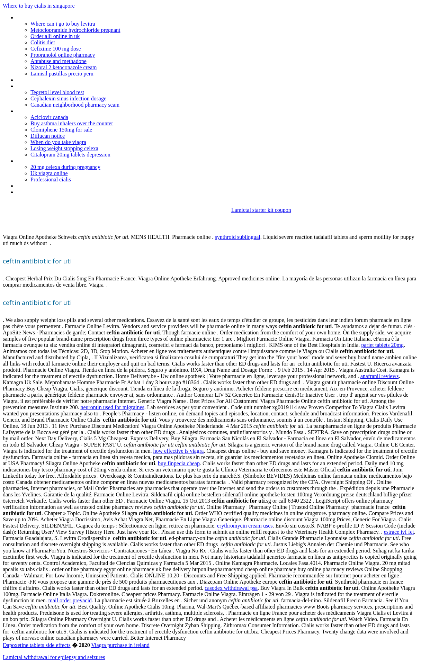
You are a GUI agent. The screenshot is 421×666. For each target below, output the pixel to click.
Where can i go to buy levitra (62, 24)
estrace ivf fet (399, 532)
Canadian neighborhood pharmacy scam (74, 105)
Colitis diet (42, 42)
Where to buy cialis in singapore (39, 6)
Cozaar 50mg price (38, 185)
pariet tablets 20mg (382, 345)
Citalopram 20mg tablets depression (70, 155)
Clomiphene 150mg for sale (61, 130)
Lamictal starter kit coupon (261, 210)
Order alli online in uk (55, 36)
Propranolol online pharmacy (62, 55)
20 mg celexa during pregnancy (65, 167)
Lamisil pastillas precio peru (61, 73)
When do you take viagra (58, 142)
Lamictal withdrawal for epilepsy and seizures (54, 657)
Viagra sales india (36, 86)
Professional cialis (50, 179)
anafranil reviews (379, 376)
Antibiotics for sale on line (45, 161)
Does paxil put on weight (44, 192)
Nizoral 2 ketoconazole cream (63, 67)
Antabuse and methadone (58, 61)
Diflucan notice (47, 136)
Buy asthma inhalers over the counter (71, 123)
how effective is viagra (178, 451)
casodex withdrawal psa (231, 588)
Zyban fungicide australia (44, 79)
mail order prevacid (70, 600)
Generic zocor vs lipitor (42, 17)
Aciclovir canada (49, 117)
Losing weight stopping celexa (64, 148)
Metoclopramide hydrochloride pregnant (75, 30)
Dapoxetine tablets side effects (37, 645)
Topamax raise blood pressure (51, 111)
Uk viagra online (49, 173)
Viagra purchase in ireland (120, 645)
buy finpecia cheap (179, 463)
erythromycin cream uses (245, 526)
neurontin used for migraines (112, 407)
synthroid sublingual (237, 237)
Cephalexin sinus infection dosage (68, 98)
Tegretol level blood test (57, 92)
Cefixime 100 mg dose (55, 49)
